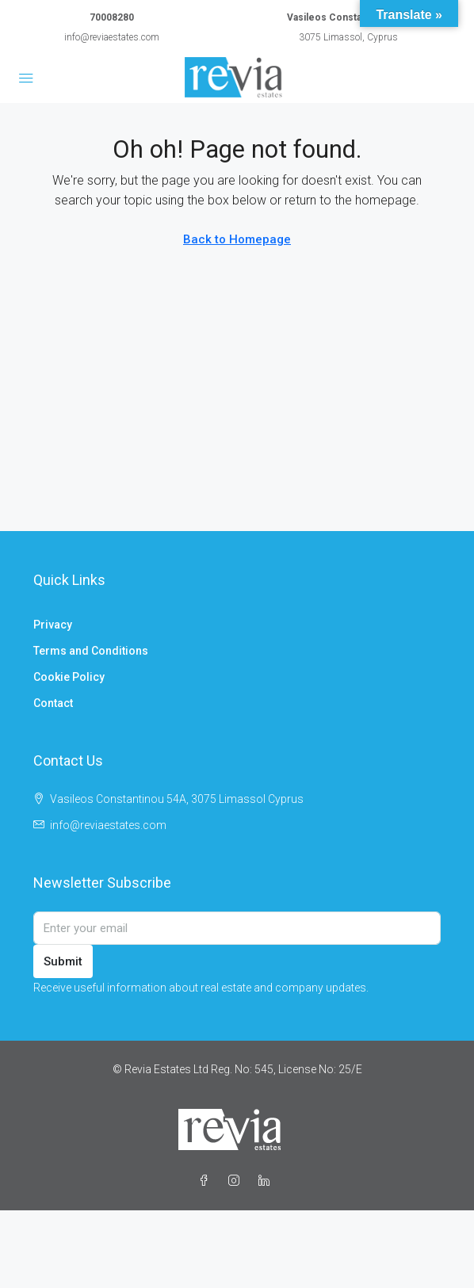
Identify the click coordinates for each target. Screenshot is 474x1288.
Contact (53, 703)
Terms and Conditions (90, 650)
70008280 (112, 17)
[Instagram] (237, 1181)
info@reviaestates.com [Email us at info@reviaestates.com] (108, 825)
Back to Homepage (237, 239)
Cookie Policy (69, 677)
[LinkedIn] (267, 1181)
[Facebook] (207, 1181)
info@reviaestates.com (111, 37)
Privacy (52, 624)
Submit (63, 961)
